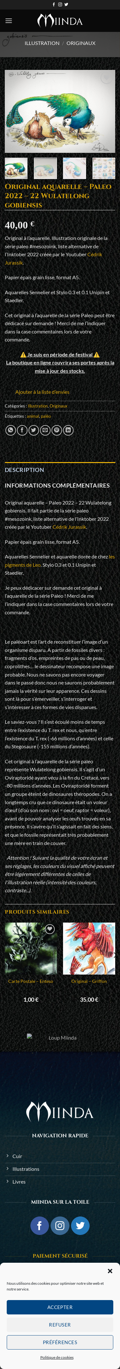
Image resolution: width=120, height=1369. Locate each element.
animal (33, 416)
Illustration (42, 43)
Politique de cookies (57, 1357)
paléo (46, 416)
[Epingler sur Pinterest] (57, 430)
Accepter (60, 1307)
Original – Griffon (89, 981)
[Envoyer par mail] (45, 430)
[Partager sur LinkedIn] (68, 430)
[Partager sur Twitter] (33, 430)
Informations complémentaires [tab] (57, 485)
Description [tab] (24, 469)
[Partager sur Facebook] (22, 430)
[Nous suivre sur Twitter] (66, 5)
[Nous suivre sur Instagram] (60, 5)
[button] (110, 1271)
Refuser (60, 1325)
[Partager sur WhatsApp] (10, 430)
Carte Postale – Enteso (30, 981)
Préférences (60, 1342)
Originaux (81, 43)
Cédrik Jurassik (69, 527)
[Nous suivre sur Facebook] (54, 5)
